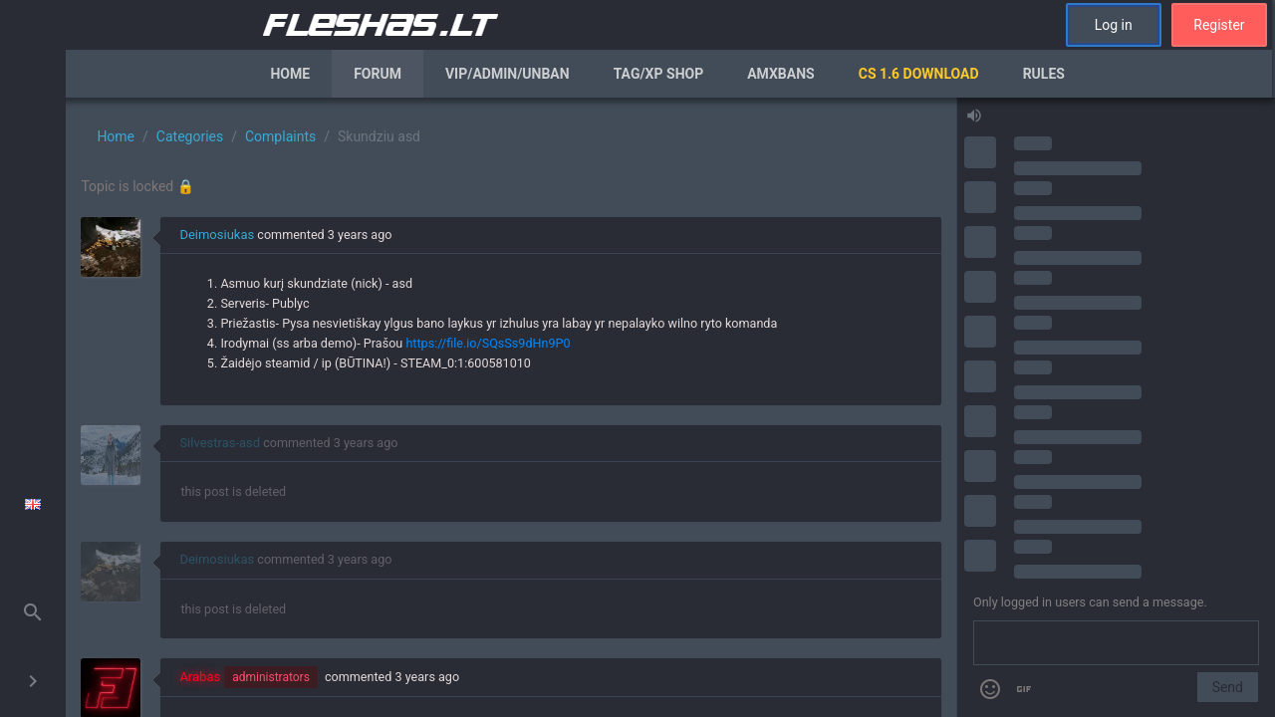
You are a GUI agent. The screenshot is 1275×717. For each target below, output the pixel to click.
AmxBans (781, 74)
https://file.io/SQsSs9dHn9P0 (487, 343)
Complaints (280, 136)
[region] (511, 407)
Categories (189, 136)
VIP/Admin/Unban (507, 74)
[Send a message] (1116, 643)
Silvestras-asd (219, 442)
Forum (377, 74)
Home (290, 74)
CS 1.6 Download (919, 74)
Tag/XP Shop (659, 74)
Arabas (199, 676)
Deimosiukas (216, 234)
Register (1218, 25)
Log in (1114, 25)
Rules (1044, 74)
